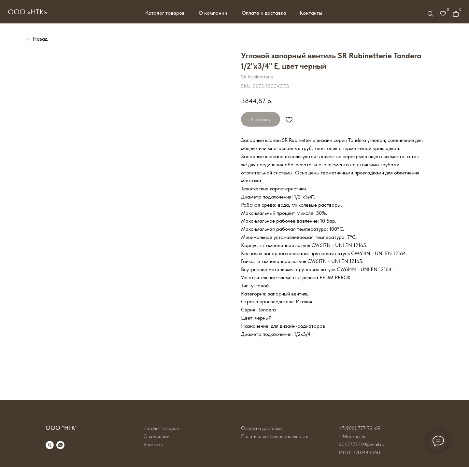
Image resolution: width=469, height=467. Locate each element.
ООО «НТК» (27, 11)
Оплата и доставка (264, 13)
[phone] (50, 445)
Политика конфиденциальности (274, 436)
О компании (213, 13)
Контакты (311, 13)
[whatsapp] (60, 445)
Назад (40, 39)
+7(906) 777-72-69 (359, 428)
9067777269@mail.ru (361, 444)
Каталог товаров (165, 13)
